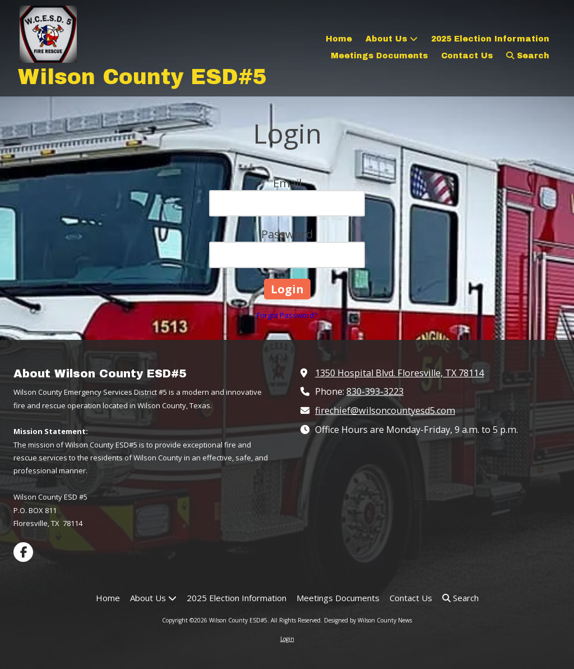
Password (287, 234)
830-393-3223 (375, 391)
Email (287, 183)
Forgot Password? (287, 315)
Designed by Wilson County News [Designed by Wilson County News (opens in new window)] (368, 620)
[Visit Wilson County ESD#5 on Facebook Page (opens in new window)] (23, 552)
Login (287, 639)
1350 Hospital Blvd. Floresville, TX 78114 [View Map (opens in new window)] (399, 373)
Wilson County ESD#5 (142, 77)
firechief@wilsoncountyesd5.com (385, 410)
